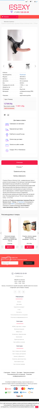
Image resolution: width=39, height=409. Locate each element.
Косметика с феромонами (19, 334)
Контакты (19, 312)
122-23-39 (21, 12)
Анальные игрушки (19, 329)
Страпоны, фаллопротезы (19, 359)
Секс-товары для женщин (19, 351)
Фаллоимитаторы (19, 361)
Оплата (19, 301)
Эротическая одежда (19, 364)
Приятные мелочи (19, 339)
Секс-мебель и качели (19, 342)
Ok (36, 407)
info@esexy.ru (19, 276)
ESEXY (13, 203)
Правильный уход (19, 171)
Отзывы (19, 167)
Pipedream (21, 202)
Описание (19, 162)
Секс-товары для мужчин (19, 353)
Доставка (19, 304)
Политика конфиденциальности (19, 317)
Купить (9, 247)
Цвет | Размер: (9, 99)
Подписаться (29, 263)
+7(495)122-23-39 (19, 273)
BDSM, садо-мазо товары (19, 326)
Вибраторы (19, 331)
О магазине (7, 372)
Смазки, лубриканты (19, 356)
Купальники (19, 337)
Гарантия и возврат (19, 307)
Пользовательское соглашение (19, 314)
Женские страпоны (9, 21)
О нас (19, 309)
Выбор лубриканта (19, 176)
